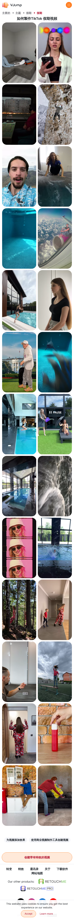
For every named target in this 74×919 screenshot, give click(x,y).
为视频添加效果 (15, 840)
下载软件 (62, 869)
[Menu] (69, 5)
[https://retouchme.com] (52, 881)
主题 (18, 13)
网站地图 (37, 873)
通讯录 (34, 869)
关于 (47, 869)
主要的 (6, 13)
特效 (21, 869)
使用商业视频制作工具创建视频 (49, 840)
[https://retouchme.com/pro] (37, 888)
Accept (28, 913)
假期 (28, 13)
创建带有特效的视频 (37, 857)
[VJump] (12, 5)
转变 (9, 869)
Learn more (46, 913)
